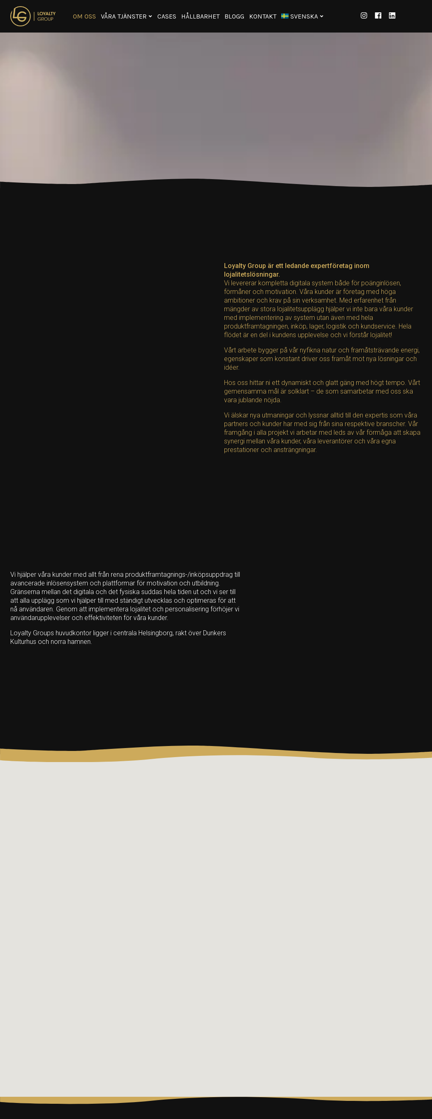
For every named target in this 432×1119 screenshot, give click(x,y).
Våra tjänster (124, 16)
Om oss (84, 16)
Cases (166, 16)
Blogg (234, 16)
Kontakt (262, 16)
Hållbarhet (200, 16)
